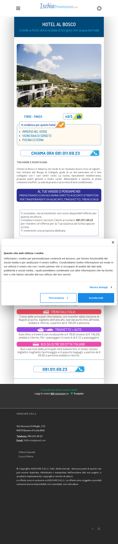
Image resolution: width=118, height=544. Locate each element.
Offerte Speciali (26, 452)
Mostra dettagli (99, 287)
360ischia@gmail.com (35, 440)
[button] (23, 75)
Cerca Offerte (25, 456)
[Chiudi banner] (113, 242)
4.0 (68, 116)
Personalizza (58, 297)
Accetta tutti (96, 297)
